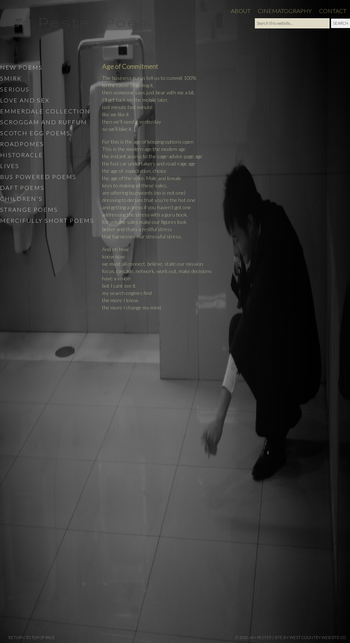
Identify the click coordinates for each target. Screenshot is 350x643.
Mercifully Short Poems (47, 220)
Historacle (21, 154)
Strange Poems (29, 209)
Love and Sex (25, 100)
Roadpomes (22, 143)
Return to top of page (31, 637)
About (240, 10)
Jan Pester (260, 637)
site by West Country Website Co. (310, 637)
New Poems (21, 67)
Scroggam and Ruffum (43, 121)
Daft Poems (22, 187)
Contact (332, 10)
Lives (9, 165)
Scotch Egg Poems (35, 132)
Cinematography (285, 10)
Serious (15, 89)
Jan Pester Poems (82, 22)
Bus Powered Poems (38, 176)
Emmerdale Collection (45, 111)
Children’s (21, 198)
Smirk (11, 78)
